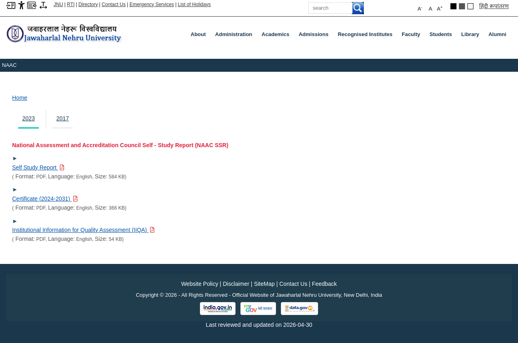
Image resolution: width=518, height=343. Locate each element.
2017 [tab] (62, 118)
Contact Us (113, 4)
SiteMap (264, 284)
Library (472, 36)
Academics (277, 36)
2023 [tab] (28, 118)
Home (19, 97)
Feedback (324, 284)
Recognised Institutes (365, 34)
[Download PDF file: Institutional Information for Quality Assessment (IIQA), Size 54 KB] (83, 230)
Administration (235, 36)
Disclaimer (236, 284)
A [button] (439, 8)
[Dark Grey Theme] (462, 6)
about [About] (198, 34)
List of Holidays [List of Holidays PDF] (194, 4)
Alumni (497, 34)
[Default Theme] (470, 6)
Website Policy (200, 284)
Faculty (412, 36)
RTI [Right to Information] (70, 4)
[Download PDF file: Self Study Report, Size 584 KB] (38, 167)
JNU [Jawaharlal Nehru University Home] (58, 4)
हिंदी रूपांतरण (494, 6)
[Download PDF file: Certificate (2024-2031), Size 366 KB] (45, 198)
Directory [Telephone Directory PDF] (88, 4)
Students (442, 36)
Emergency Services (152, 4)
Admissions (315, 36)
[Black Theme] (453, 6)
